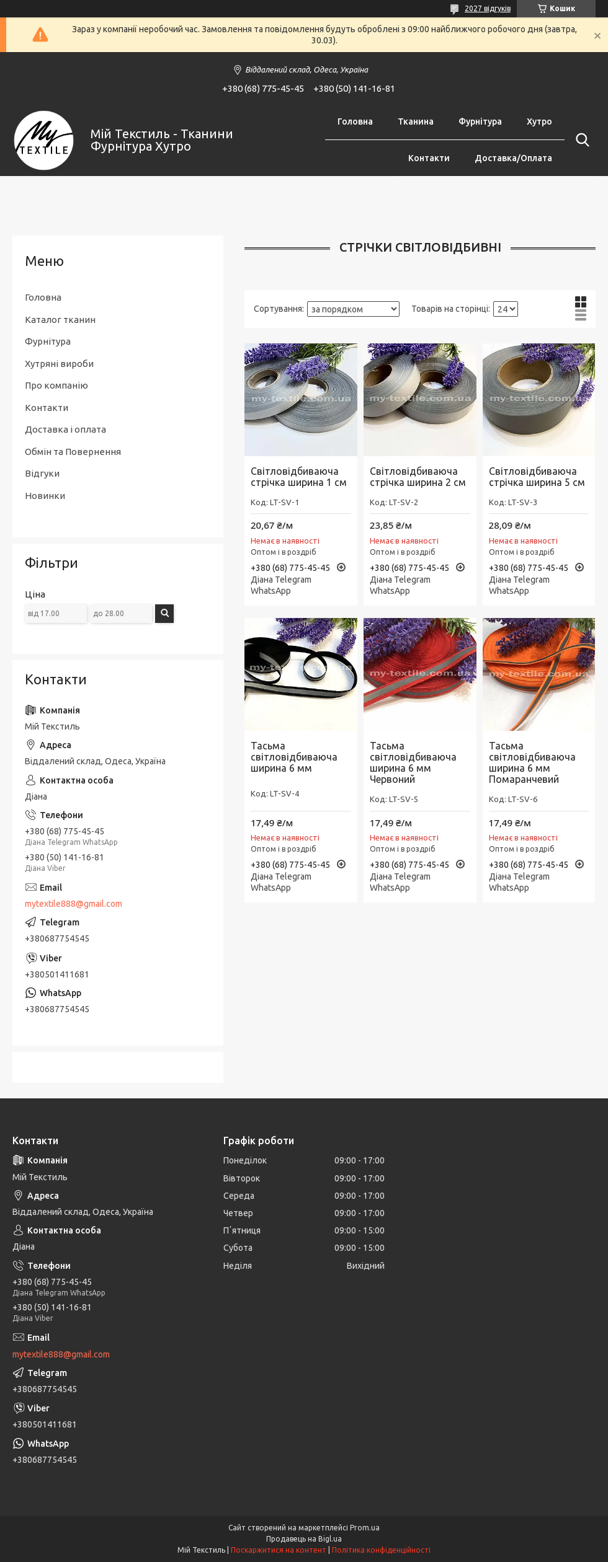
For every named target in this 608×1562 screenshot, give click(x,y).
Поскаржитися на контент (278, 1550)
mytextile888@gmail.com (73, 904)
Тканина (416, 121)
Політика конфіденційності (381, 1550)
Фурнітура (480, 121)
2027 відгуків (488, 8)
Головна (355, 121)
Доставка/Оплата (513, 158)
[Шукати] (580, 140)
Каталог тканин (60, 319)
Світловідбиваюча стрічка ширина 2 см (418, 477)
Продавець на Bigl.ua (304, 1539)
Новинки (45, 495)
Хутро (539, 121)
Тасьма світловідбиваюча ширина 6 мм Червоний (413, 762)
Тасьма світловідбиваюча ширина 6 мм (294, 757)
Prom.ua (365, 1528)
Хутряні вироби (59, 363)
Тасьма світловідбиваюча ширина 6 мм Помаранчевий (532, 762)
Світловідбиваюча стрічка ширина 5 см (537, 477)
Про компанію (56, 385)
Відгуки (42, 473)
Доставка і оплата (65, 429)
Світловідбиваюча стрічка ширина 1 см (299, 477)
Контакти (429, 158)
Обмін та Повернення (73, 451)
